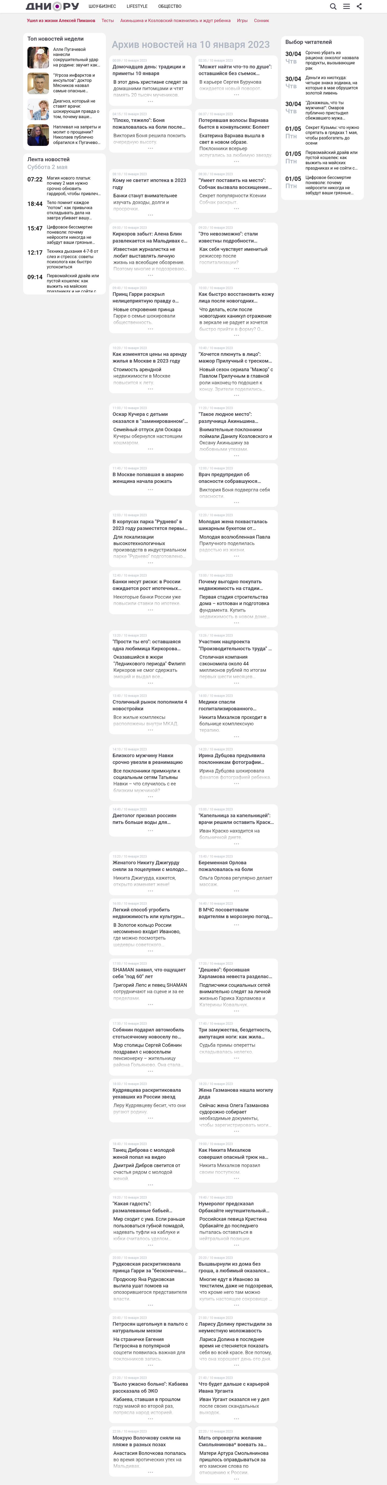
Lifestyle (137, 6)
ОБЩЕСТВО (169, 6)
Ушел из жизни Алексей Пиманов (61, 20)
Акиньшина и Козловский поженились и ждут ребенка (175, 20)
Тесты (108, 20)
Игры (242, 20)
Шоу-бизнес (102, 6)
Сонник (261, 20)
